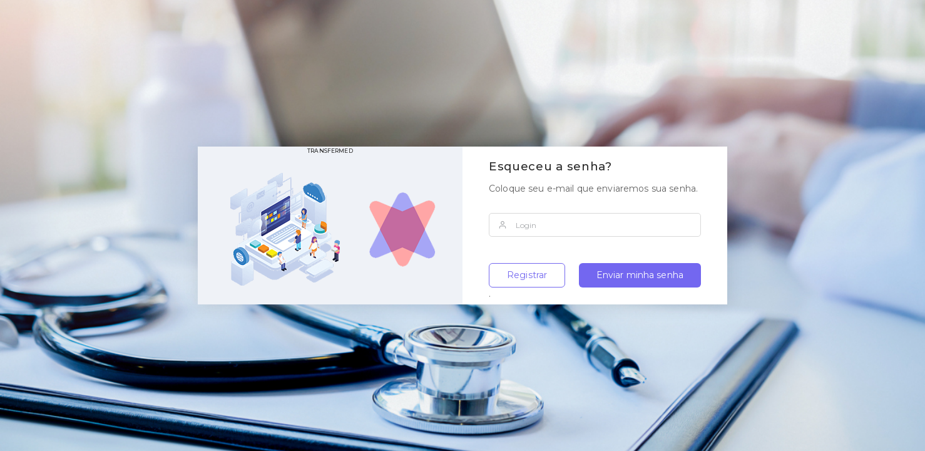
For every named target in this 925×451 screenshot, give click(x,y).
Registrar (527, 275)
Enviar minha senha (640, 275)
